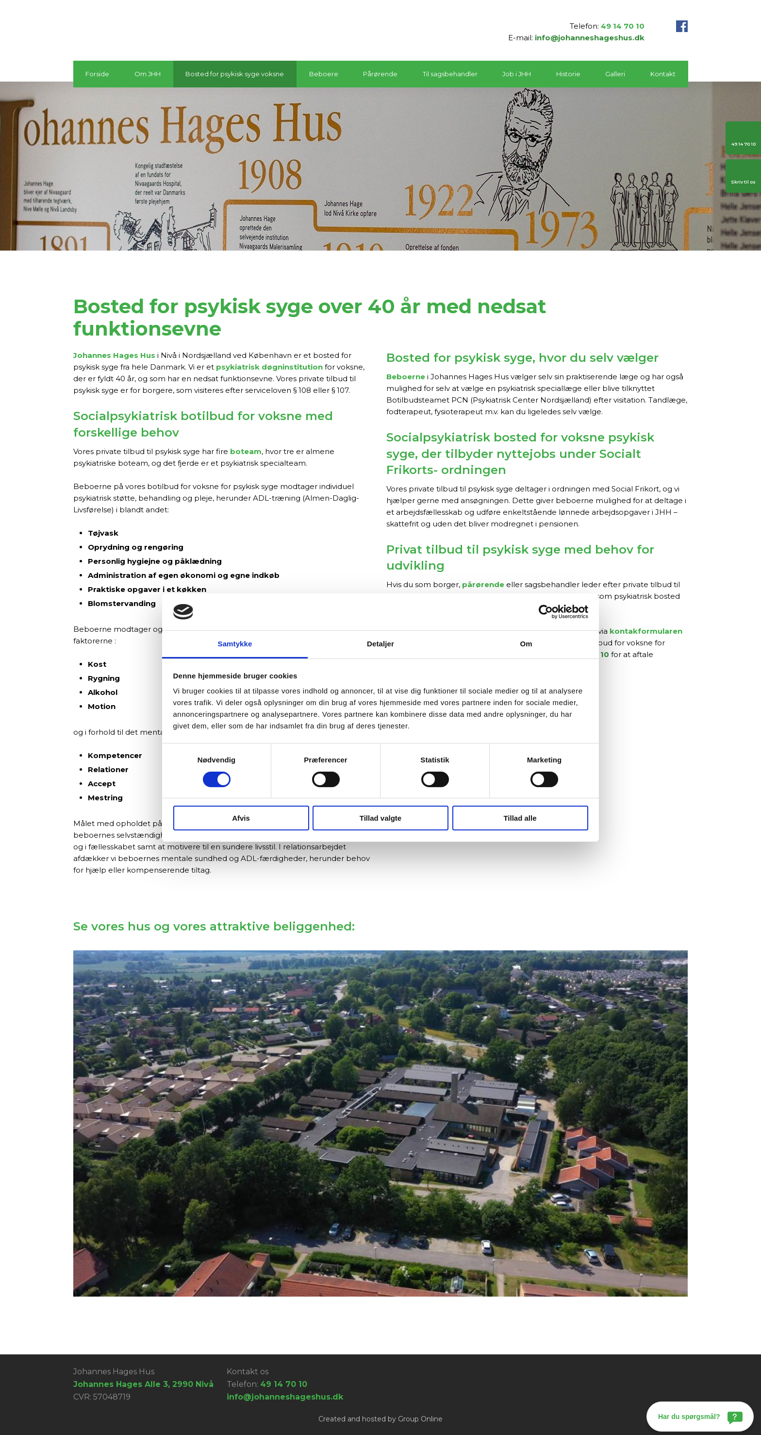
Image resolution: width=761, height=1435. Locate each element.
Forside (97, 74)
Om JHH (147, 74)
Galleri (615, 74)
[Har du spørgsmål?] (700, 1416)
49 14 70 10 (623, 26)
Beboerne (405, 376)
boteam (246, 451)
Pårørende (380, 74)
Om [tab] (526, 644)
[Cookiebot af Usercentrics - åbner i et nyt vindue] (545, 612)
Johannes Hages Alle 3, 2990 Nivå (143, 1384)
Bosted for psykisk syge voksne (234, 74)
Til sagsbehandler (450, 74)
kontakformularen (646, 631)
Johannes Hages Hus (114, 355)
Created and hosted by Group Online (380, 1419)
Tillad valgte (380, 818)
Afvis (241, 818)
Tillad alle (519, 818)
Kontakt (663, 74)
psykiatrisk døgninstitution (269, 366)
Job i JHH (516, 74)
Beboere (323, 74)
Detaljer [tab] (380, 644)
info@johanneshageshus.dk (590, 37)
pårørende (483, 584)
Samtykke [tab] (235, 644)
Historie (568, 74)
